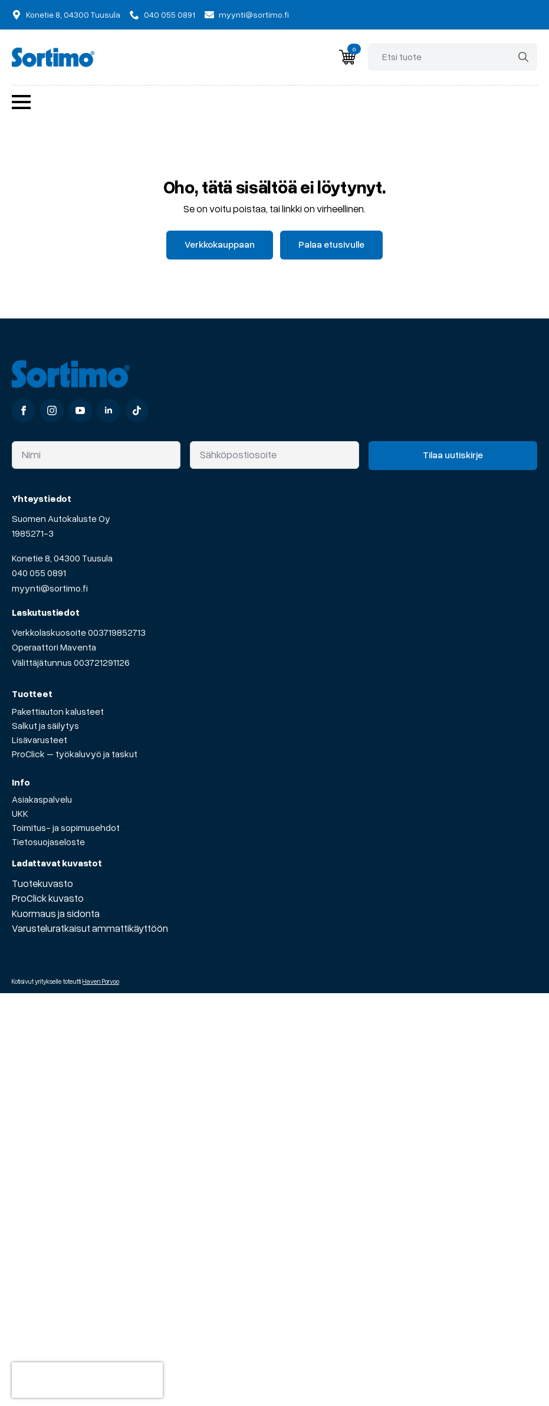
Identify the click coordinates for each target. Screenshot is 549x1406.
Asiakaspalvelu (42, 799)
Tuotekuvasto (42, 883)
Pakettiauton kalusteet (58, 711)
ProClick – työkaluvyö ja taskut (74, 753)
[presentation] (87, 1380)
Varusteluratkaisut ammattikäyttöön (90, 928)
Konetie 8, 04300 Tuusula (62, 558)
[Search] (523, 57)
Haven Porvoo (101, 981)
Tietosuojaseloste (48, 841)
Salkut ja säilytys (45, 725)
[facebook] (23, 410)
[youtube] (80, 410)
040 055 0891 (39, 573)
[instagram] (52, 410)
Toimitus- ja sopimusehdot (66, 827)
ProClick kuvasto (48, 898)
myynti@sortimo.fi (50, 588)
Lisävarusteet (39, 739)
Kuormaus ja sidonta (56, 913)
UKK (20, 813)
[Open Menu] (21, 102)
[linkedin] (108, 410)
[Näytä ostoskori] (347, 57)
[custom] (137, 410)
